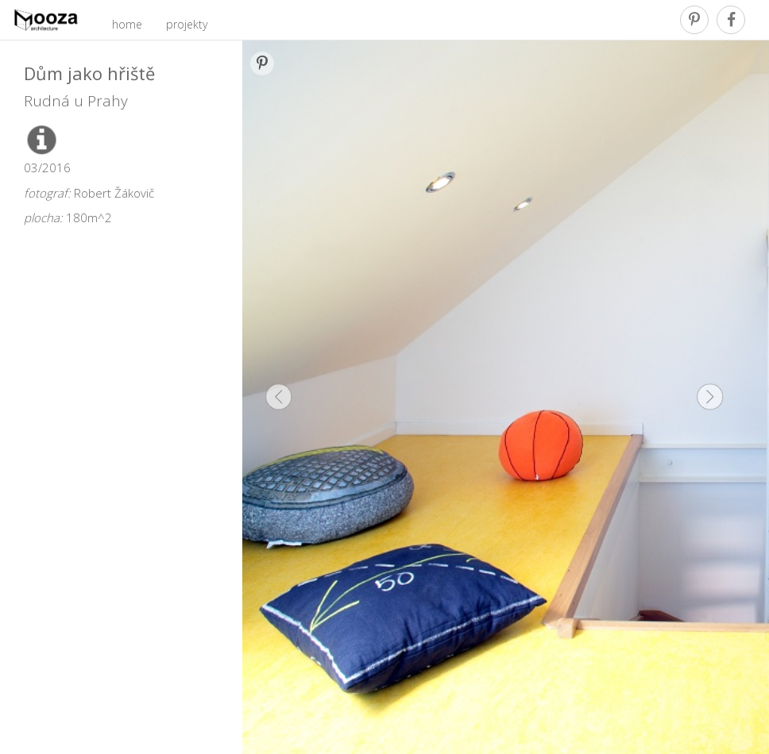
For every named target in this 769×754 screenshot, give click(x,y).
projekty (186, 24)
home (127, 24)
